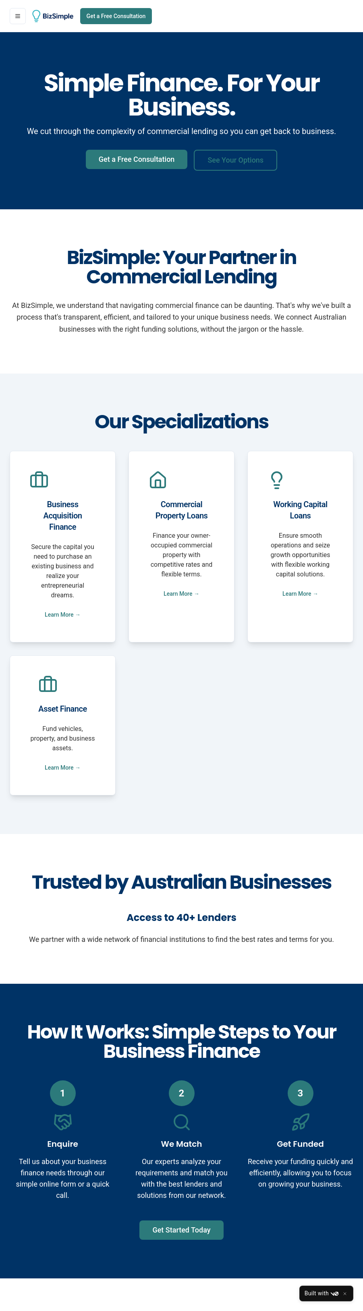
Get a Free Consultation (116, 16)
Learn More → (63, 614)
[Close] (345, 1293)
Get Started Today (181, 1230)
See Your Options (235, 160)
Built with (321, 1294)
